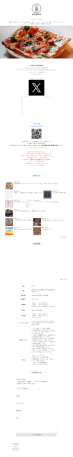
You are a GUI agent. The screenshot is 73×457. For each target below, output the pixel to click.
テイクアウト (45, 22)
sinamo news (27, 22)
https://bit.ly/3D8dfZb (40, 165)
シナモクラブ (55, 22)
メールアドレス (20, 403)
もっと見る (63, 237)
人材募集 (43, 23)
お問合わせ (48, 23)
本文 (17, 418)
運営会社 (37, 23)
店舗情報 (32, 23)
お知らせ (33, 22)
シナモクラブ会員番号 (22, 388)
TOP (11, 22)
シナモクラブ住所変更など (41, 381)
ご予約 (21, 22)
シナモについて (25, 23)
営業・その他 (31, 383)
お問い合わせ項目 (21, 379)
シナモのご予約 (36, 123)
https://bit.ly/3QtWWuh (40, 161)
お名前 (18, 395)
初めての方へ (16, 22)
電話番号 (18, 410)
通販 (50, 22)
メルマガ (61, 22)
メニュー (39, 22)
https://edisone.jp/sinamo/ (36, 126)
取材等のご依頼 (22, 383)
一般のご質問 (21, 381)
